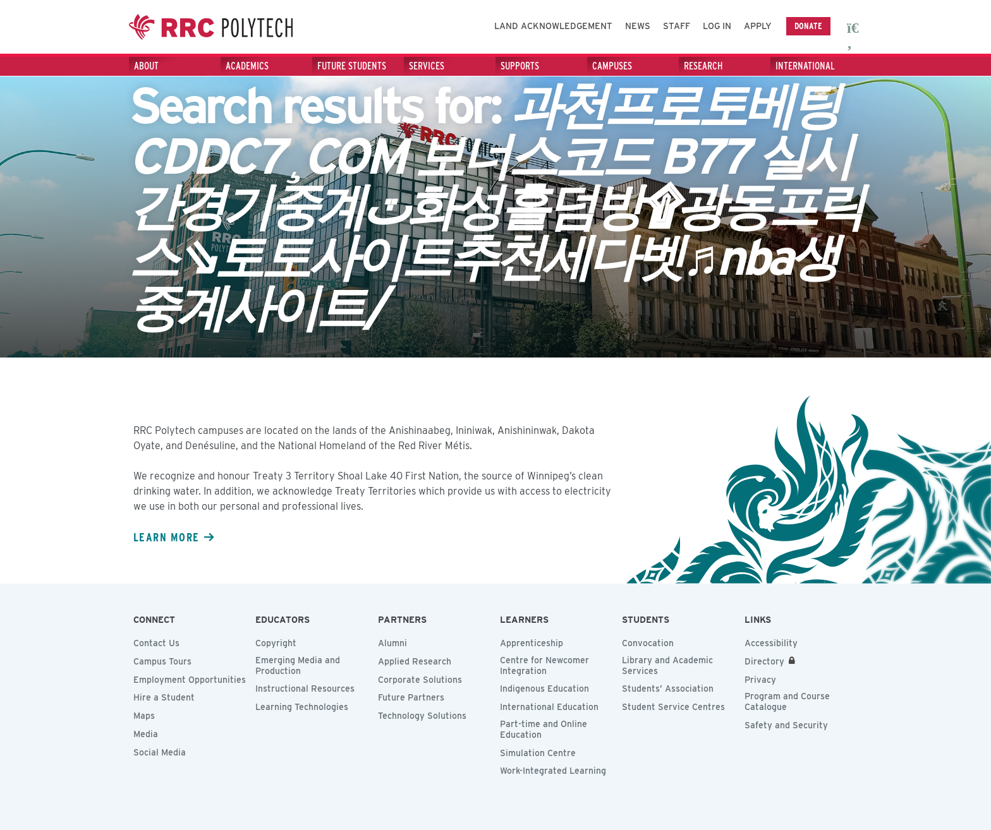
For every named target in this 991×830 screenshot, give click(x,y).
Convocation (648, 643)
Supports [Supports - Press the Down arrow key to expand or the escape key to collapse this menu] (520, 66)
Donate (808, 26)
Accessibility (771, 643)
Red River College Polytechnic (217, 27)
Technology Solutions (422, 716)
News (637, 25)
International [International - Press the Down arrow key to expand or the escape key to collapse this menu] (805, 66)
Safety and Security (786, 725)
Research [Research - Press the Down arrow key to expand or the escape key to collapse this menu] (703, 66)
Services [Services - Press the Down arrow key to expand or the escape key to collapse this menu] (426, 66)
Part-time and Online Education (543, 729)
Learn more (166, 536)
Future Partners (411, 697)
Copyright (275, 643)
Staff (676, 25)
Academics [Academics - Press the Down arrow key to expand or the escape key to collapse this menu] (247, 66)
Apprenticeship (531, 643)
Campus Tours (162, 661)
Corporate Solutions (420, 680)
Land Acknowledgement (553, 25)
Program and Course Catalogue (787, 701)
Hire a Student (164, 697)
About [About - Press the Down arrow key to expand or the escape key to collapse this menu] (146, 66)
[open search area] (854, 27)
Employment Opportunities (189, 680)
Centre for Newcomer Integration (544, 665)
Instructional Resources (305, 688)
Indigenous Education (544, 688)
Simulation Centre (538, 753)
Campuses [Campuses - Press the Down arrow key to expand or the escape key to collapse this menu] (612, 66)
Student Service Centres (673, 707)
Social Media (159, 752)
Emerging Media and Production (297, 665)
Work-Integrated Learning (553, 771)
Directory (764, 661)
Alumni (392, 643)
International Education (549, 707)
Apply (758, 25)
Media (145, 734)
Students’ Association (668, 688)
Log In (717, 25)
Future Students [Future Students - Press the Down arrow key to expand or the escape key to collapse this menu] (351, 66)
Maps (144, 716)
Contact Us (156, 643)
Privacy (760, 680)
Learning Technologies (301, 707)
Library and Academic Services (667, 665)
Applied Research (414, 661)
